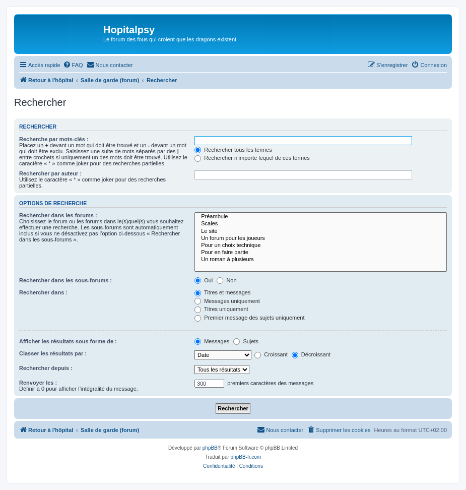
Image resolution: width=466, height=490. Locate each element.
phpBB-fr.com (246, 457)
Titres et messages (222, 292)
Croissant (271, 354)
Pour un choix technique (320, 245)
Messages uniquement (227, 301)
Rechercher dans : (43, 292)
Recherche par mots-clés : (54, 139)
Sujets (245, 341)
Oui (203, 280)
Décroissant (311, 354)
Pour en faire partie (320, 252)
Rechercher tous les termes (233, 150)
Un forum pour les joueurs (320, 238)
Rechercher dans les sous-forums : (65, 280)
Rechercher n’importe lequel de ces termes (252, 158)
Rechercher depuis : (46, 368)
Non (226, 280)
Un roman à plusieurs (320, 259)
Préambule (320, 216)
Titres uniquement (221, 309)
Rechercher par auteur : (50, 173)
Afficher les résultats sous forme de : (68, 341)
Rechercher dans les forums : (58, 215)
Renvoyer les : (38, 383)
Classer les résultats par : (53, 353)
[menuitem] (73, 65)
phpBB (210, 448)
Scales (320, 223)
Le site (320, 231)
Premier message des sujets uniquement (249, 318)
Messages (211, 341)
